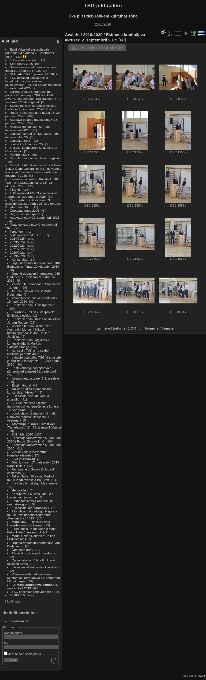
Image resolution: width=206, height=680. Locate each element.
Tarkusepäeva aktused (26, 235)
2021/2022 (17, 249)
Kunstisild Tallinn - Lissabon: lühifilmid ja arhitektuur (29, 352)
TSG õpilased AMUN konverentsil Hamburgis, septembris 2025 (31, 194)
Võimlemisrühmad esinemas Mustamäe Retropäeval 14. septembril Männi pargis (34, 577)
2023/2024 (17, 242)
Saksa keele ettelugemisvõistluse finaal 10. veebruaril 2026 (30, 68)
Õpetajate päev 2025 (24, 210)
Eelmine (119, 328)
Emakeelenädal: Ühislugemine (33, 305)
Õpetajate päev (22, 549)
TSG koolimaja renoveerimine (32, 591)
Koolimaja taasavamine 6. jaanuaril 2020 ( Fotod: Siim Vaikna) (34, 439)
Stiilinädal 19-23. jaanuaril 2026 (32, 74)
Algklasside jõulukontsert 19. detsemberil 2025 (27, 128)
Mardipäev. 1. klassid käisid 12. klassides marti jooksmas (31, 523)
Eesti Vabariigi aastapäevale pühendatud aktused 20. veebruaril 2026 (29, 53)
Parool (8, 643)
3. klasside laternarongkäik (30, 507)
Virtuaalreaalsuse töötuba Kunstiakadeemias (27, 453)
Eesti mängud (21, 385)
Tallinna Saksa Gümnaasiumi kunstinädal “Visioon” (29, 390)
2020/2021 (17, 252)
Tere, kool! (17, 231)
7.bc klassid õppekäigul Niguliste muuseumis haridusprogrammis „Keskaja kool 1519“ (32, 514)
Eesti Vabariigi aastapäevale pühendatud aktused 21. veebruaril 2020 (31, 371)
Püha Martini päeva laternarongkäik (35, 158)
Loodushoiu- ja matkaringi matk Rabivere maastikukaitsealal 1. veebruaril (31, 417)
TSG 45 (15, 189)
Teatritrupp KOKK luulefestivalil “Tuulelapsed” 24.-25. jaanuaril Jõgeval (34, 425)
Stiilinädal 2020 (22, 434)
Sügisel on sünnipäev (25, 214)
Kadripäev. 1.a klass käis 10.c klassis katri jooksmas (30, 495)
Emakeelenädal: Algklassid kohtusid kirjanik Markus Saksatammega (28, 343)
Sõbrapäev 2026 (21, 63)
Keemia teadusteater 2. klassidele (35, 378)
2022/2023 (17, 245)
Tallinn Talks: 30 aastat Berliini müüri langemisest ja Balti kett (30, 477)
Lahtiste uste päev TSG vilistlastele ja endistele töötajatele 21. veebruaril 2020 (34, 361)
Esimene (103, 328)
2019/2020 (17, 256)
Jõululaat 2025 (20, 140)
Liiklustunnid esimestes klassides (35, 567)
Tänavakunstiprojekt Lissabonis (34, 553)
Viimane (167, 328)
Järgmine (151, 328)
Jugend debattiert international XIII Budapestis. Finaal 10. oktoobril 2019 (33, 264)
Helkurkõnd (20, 490)
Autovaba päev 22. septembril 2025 (35, 217)
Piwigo (201, 675)
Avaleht (72, 34)
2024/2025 (17, 238)
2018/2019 (17, 595)
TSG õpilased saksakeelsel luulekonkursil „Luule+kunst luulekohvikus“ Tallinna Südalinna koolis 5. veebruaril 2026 (33, 83)
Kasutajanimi (19, 621)
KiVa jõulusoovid (23, 459)
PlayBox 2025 (20, 154)
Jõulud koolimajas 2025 (26, 144)
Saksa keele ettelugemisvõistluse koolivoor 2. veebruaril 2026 (30, 107)
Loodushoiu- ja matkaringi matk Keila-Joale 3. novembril (31, 530)
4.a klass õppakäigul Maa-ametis (35, 483)
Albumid (9, 41)
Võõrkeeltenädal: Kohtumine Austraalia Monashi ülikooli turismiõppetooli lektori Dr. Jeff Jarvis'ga (29, 331)
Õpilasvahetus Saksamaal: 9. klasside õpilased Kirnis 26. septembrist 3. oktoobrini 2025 (33, 203)
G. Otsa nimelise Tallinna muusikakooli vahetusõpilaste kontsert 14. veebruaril (33, 406)
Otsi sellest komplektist (101, 47)
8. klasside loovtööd (24, 60)
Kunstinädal (20, 259)
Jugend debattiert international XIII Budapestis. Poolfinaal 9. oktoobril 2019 (33, 277)
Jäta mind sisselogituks (22, 654)
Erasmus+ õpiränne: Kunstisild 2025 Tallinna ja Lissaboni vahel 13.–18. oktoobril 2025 (32, 182)
